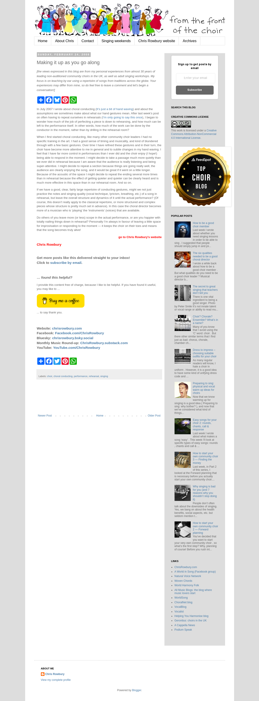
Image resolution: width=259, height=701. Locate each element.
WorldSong (181, 597)
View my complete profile (56, 679)
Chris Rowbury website (156, 41)
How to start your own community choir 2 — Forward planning (205, 527)
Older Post (154, 415)
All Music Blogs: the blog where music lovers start (193, 591)
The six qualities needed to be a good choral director (205, 256)
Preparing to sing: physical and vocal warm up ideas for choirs (204, 388)
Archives (189, 41)
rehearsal (94, 376)
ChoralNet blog (184, 602)
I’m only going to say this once (122, 117)
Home (43, 41)
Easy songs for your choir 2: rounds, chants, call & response (205, 424)
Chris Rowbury (54, 674)
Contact (88, 41)
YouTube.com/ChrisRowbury (76, 347)
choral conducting (63, 376)
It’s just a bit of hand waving (115, 109)
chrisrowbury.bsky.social (72, 338)
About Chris (64, 41)
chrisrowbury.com (67, 328)
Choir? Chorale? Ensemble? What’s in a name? (205, 320)
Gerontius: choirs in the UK (191, 620)
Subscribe (194, 90)
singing (104, 376)
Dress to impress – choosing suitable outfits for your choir (204, 353)
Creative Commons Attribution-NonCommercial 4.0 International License (194, 134)
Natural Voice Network (188, 576)
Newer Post (45, 415)
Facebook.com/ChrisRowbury (79, 333)
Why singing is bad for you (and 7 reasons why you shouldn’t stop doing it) (205, 493)
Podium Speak (183, 629)
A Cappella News (185, 625)
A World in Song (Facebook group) (195, 571)
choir (49, 376)
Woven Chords (183, 580)
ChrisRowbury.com (186, 567)
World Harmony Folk (187, 585)
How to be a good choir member (203, 224)
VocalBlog (180, 606)
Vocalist (179, 611)
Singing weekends (116, 41)
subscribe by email (66, 263)
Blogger (136, 690)
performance (81, 376)
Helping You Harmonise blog (191, 616)
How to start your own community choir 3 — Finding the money (205, 458)
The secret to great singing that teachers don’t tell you (205, 290)
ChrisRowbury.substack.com (104, 343)
